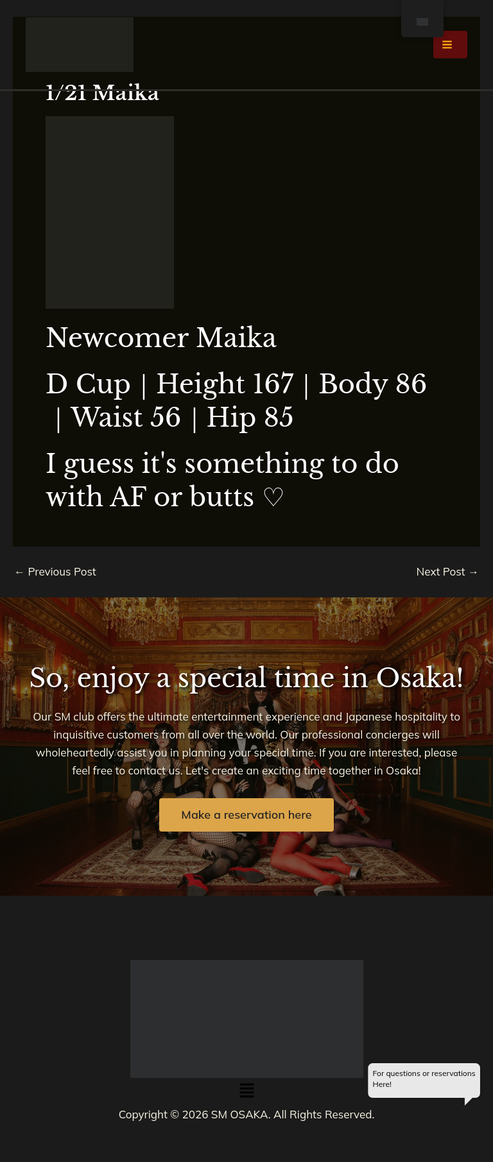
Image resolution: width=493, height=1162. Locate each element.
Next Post (448, 571)
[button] (246, 1092)
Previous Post (55, 571)
